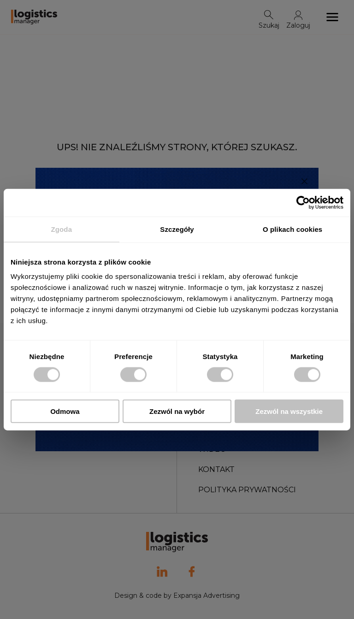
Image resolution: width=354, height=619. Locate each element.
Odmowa (64, 411)
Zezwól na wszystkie (289, 411)
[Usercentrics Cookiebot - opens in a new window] (303, 202)
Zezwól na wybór (177, 411)
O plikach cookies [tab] (292, 229)
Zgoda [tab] (61, 229)
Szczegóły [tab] (177, 229)
